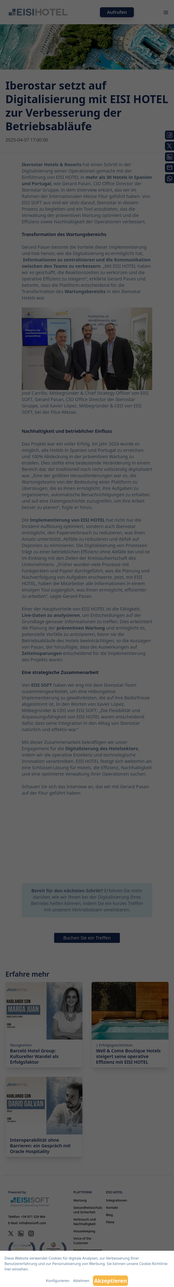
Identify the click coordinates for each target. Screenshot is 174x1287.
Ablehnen (81, 1280)
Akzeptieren (110, 1280)
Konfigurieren (58, 1280)
